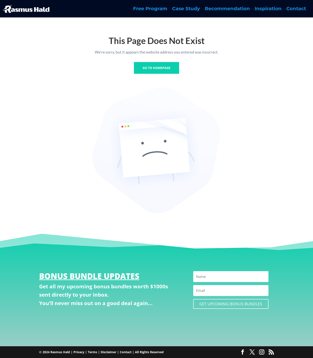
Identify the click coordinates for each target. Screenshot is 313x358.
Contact (296, 9)
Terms (92, 352)
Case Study (186, 9)
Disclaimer (108, 352)
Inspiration (268, 9)
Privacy (78, 352)
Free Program (150, 9)
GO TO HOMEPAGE (156, 68)
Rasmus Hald (60, 352)
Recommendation (227, 9)
